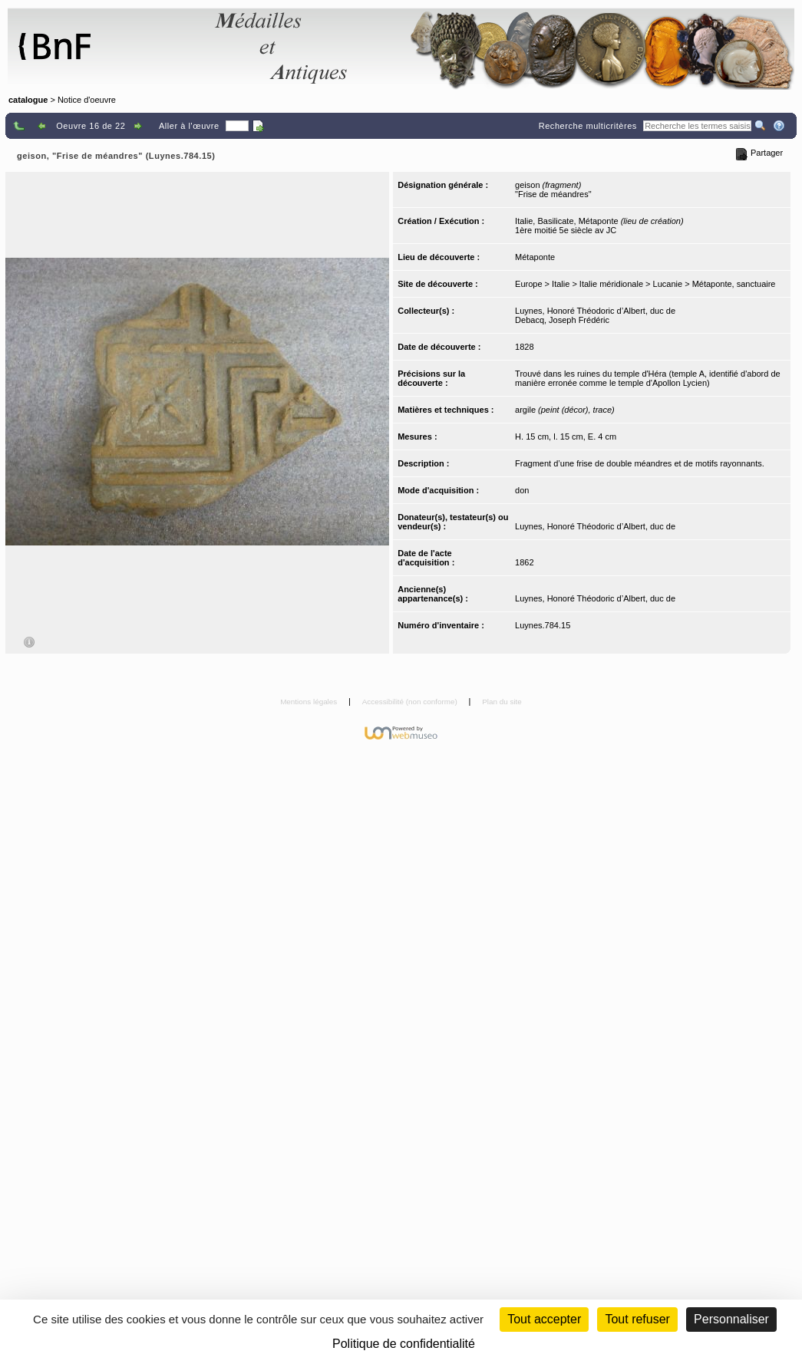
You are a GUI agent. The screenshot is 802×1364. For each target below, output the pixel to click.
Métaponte (535, 257)
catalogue (28, 99)
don (522, 490)
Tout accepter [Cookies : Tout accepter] (544, 1319)
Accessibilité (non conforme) (411, 701)
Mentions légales (309, 701)
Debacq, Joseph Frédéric (562, 320)
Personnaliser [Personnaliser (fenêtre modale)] (731, 1319)
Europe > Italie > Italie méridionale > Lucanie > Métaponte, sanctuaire (645, 283)
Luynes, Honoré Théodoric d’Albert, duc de (595, 310)
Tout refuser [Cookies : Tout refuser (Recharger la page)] (637, 1319)
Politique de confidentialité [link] (403, 1343)
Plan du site (502, 701)
